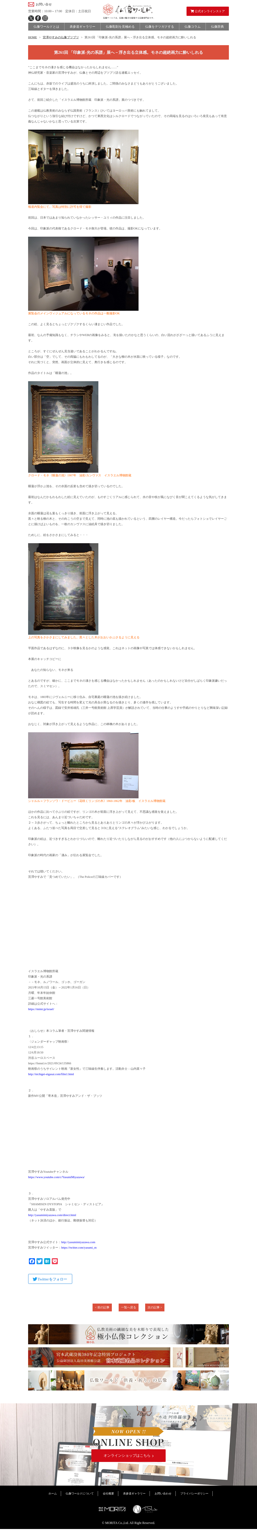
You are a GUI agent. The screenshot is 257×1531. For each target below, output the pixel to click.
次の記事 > (155, 1307)
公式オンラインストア (208, 11)
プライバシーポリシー (194, 1495)
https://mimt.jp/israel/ (41, 1009)
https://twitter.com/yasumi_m (79, 1247)
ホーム (52, 1495)
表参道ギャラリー (134, 1495)
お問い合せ (44, 4)
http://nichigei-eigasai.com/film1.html (51, 1074)
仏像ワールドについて (80, 1495)
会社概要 (108, 1495)
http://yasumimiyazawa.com (78, 1242)
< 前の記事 (102, 1307)
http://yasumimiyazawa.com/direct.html (52, 1215)
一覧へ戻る (128, 1307)
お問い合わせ (163, 1495)
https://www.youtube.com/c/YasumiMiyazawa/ (56, 1177)
